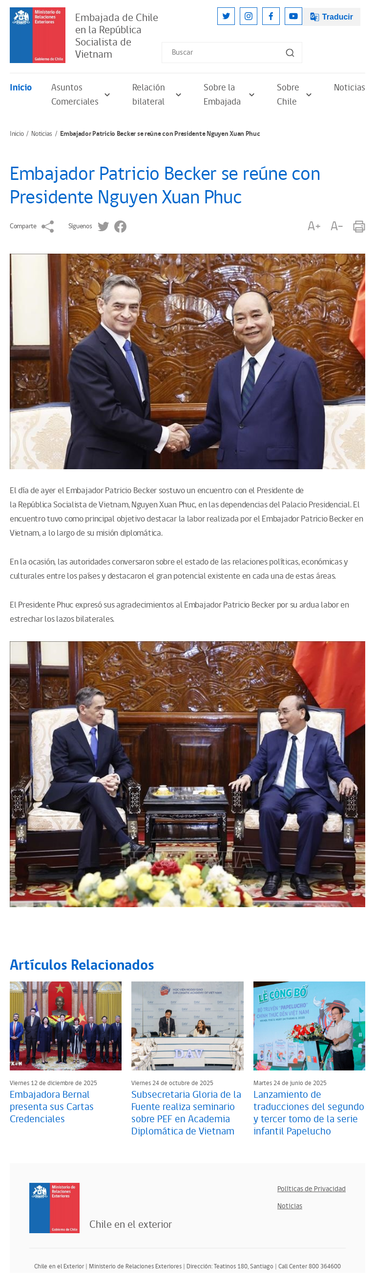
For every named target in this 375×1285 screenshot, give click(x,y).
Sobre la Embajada (230, 95)
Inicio (21, 87)
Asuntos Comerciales (82, 95)
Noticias (349, 87)
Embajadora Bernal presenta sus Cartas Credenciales (52, 1107)
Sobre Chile (295, 95)
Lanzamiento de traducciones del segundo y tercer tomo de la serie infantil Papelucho (308, 1113)
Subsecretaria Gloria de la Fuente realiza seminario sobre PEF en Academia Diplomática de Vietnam (186, 1113)
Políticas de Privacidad (311, 1189)
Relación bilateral (158, 95)
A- (337, 226)
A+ (314, 226)
